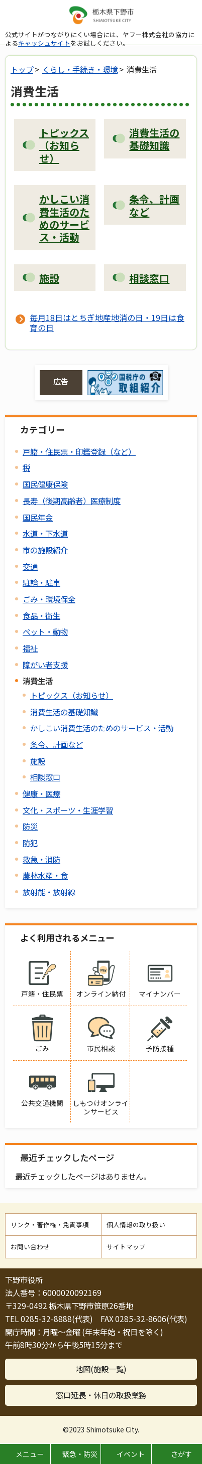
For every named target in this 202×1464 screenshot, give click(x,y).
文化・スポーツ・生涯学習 (68, 810)
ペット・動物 (45, 631)
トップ (22, 69)
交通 (30, 566)
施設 (37, 760)
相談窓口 (45, 776)
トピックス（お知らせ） (71, 695)
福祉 (30, 648)
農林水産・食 (45, 875)
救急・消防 (41, 859)
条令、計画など (56, 744)
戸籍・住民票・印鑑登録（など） (79, 451)
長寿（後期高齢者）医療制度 (72, 500)
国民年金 (38, 517)
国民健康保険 (45, 484)
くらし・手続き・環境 (80, 69)
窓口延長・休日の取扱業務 (101, 1394)
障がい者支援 (45, 664)
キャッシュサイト (44, 43)
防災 (30, 826)
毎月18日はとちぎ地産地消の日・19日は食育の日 (107, 322)
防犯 (30, 842)
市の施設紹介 (45, 549)
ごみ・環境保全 (49, 598)
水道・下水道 (45, 533)
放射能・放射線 (49, 891)
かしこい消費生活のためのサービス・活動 (101, 727)
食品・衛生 (41, 615)
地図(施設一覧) (101, 1368)
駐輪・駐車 (41, 582)
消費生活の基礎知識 (64, 711)
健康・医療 (41, 793)
